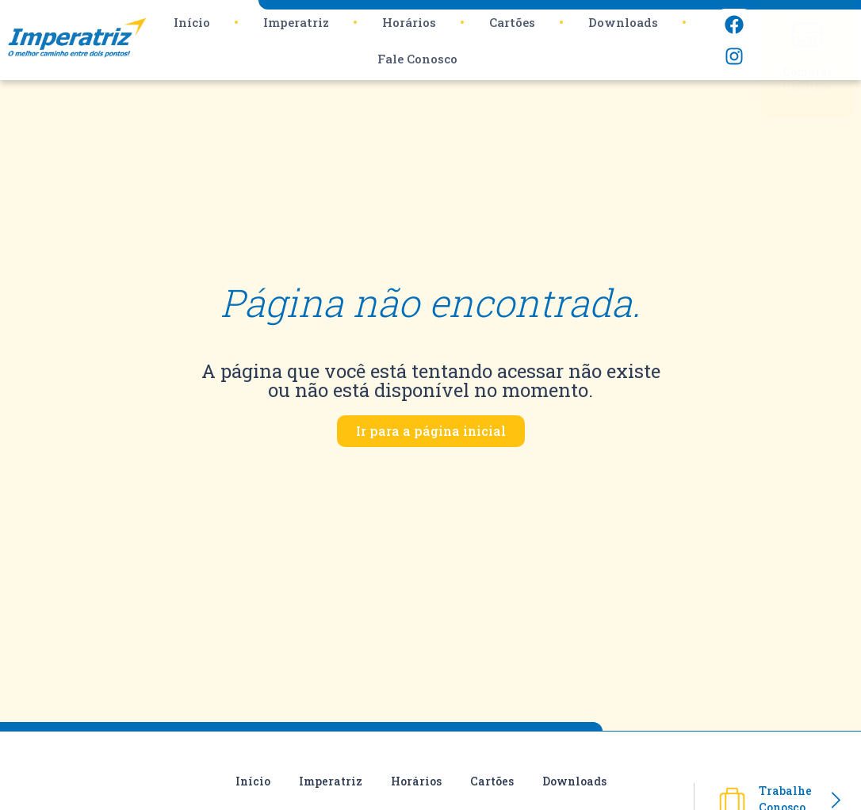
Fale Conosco (417, 59)
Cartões (512, 22)
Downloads (623, 22)
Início (192, 22)
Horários (409, 22)
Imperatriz (296, 22)
